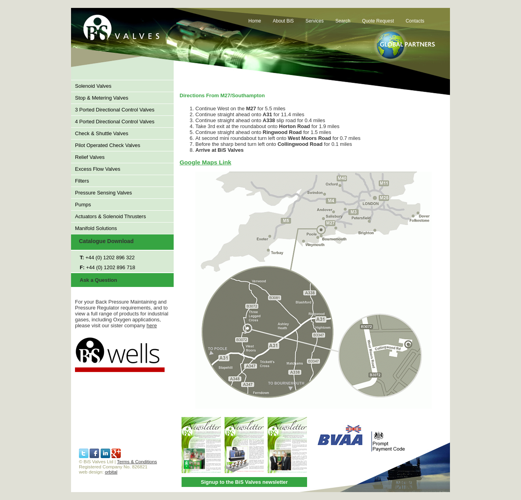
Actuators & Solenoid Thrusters (110, 216)
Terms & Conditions (137, 461)
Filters (82, 181)
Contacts (415, 21)
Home (254, 21)
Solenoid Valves (93, 86)
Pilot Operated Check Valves (107, 145)
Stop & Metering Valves (101, 98)
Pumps (83, 205)
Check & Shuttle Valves (101, 133)
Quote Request (378, 21)
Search (342, 21)
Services (314, 21)
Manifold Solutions (96, 228)
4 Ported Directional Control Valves (114, 122)
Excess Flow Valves (97, 169)
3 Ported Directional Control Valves (114, 110)
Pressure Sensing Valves (103, 193)
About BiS (283, 21)
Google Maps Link (205, 162)
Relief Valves (90, 157)
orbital (111, 471)
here (151, 325)
